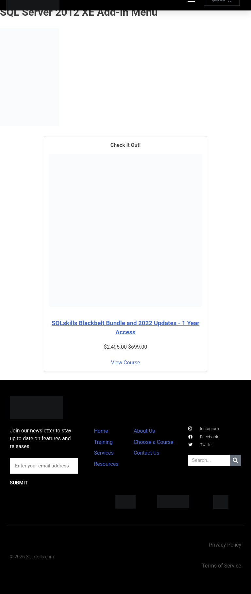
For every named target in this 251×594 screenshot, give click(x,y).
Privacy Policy (225, 545)
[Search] (235, 460)
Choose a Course (153, 442)
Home (101, 431)
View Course (125, 362)
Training (103, 442)
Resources (106, 464)
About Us (144, 431)
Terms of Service (221, 566)
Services (103, 453)
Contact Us (146, 453)
